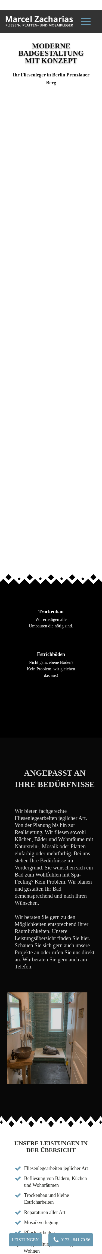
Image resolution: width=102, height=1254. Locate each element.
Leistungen (25, 1239)
